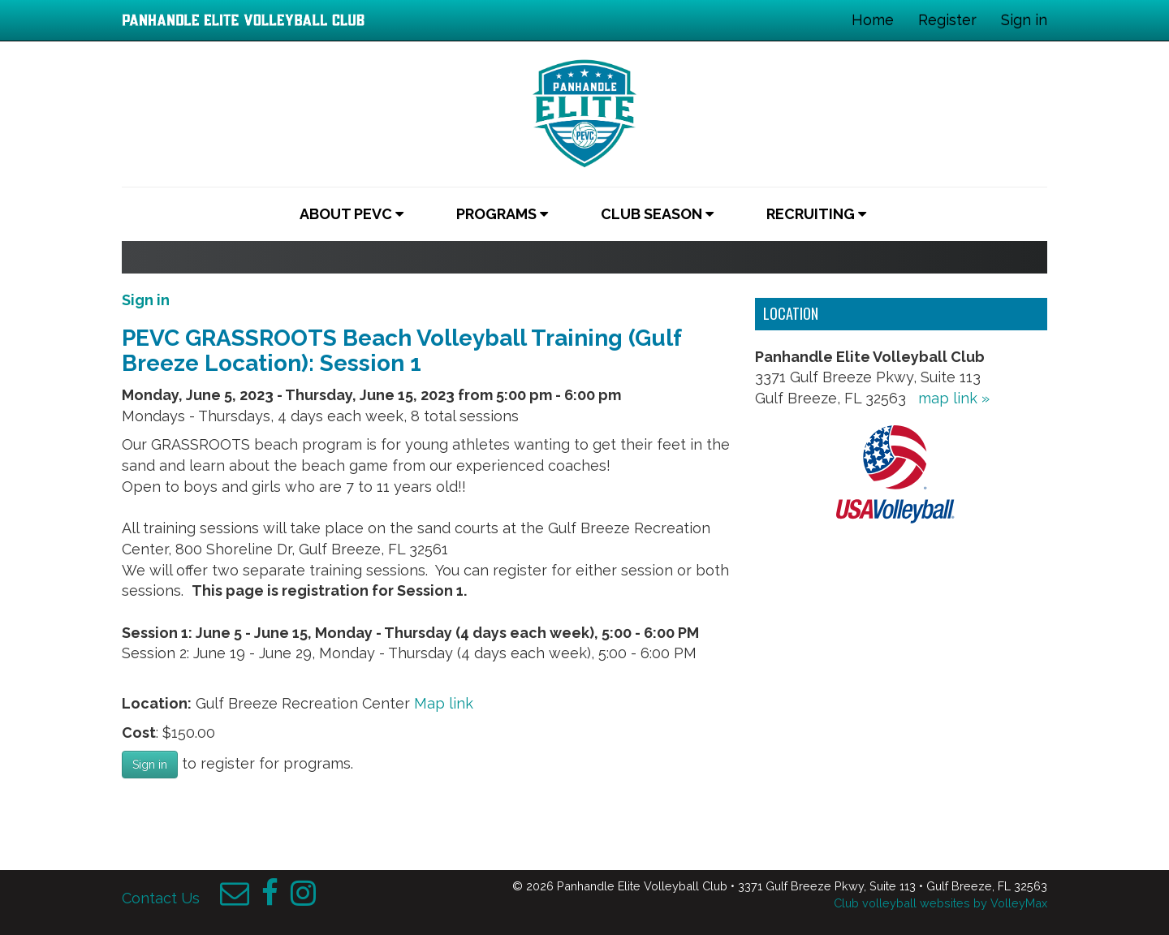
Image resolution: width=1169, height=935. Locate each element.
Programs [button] (502, 213)
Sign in (1024, 19)
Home (873, 19)
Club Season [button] (657, 213)
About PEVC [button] (351, 213)
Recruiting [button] (816, 213)
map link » (954, 398)
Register (947, 19)
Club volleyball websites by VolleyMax (940, 903)
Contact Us (161, 898)
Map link (443, 703)
